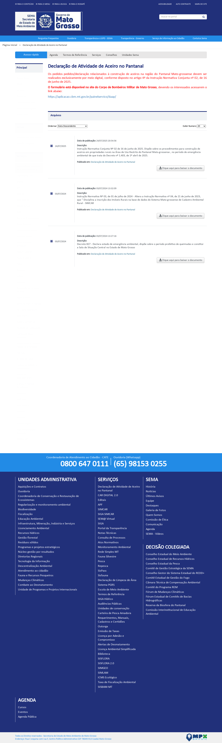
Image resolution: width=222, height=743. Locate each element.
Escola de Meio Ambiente (29, 304)
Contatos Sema (200, 38)
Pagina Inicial (23, 78)
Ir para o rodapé (77, 4)
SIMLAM (21, 417)
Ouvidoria (71, 38)
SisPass (20, 276)
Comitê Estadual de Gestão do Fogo (168, 577)
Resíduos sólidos (28, 542)
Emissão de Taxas (25, 359)
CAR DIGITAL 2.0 (24, 176)
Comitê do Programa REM (162, 587)
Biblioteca (21, 393)
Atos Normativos (24, 236)
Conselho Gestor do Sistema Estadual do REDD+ (175, 573)
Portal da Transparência (28, 218)
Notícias (151, 491)
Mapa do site (201, 4)
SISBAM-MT (22, 439)
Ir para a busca (59, 4)
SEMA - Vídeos (154, 534)
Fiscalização (25, 514)
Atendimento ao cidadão (33, 570)
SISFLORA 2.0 (23, 405)
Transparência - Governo (132, 38)
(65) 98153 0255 (140, 464)
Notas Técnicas (24, 224)
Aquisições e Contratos (32, 486)
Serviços (96, 55)
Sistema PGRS (23, 298)
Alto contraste (183, 4)
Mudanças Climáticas (31, 580)
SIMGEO (21, 411)
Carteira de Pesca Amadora (114, 613)
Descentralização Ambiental (35, 566)
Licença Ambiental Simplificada (117, 649)
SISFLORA (21, 399)
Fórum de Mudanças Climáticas (165, 592)
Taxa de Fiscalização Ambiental (117, 682)
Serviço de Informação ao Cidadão (168, 38)
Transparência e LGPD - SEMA (99, 38)
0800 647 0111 (84, 464)
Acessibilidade (165, 4)
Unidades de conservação (29, 328)
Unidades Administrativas (29, 137)
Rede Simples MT (25, 252)
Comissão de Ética (157, 519)
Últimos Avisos (155, 496)
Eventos (23, 712)
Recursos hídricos (28, 533)
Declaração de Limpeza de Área (117, 580)
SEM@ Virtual (23, 206)
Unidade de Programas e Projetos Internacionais (47, 589)
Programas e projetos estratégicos (39, 547)
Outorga (21, 353)
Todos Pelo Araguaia (26, 108)
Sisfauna (21, 282)
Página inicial (10, 45)
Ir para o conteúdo (24, 4)
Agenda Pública (27, 716)
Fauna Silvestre (24, 258)
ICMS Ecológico (24, 424)
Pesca (19, 264)
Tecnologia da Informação (34, 561)
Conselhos (111, 55)
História (150, 486)
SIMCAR (20, 194)
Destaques (152, 505)
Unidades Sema (130, 55)
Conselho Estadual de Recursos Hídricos (170, 559)
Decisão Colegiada (25, 143)
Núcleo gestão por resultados (36, 552)
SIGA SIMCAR (23, 200)
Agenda (54, 55)
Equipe (150, 501)
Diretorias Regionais (30, 556)
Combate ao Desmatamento (35, 585)
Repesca (21, 270)
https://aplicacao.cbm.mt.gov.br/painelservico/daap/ (82, 97)
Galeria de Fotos (156, 510)
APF (18, 188)
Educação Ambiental (30, 519)
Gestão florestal (28, 537)
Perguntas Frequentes (48, 38)
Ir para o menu (43, 4)
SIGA (19, 212)
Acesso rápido (31, 54)
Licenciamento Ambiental (33, 528)
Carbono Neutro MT (26, 102)
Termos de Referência (75, 55)
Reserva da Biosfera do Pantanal (166, 605)
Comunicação (154, 524)
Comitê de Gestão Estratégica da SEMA (170, 568)
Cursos (22, 707)
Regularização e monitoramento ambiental (44, 504)
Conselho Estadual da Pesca (163, 563)
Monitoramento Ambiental (114, 547)
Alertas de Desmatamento (114, 644)
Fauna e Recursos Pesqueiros (35, 575)
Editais (20, 182)
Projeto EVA (22, 114)
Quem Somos (154, 515)
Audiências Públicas (26, 322)
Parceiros (21, 96)
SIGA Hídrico (23, 316)
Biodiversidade (27, 509)
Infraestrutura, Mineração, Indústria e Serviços (46, 523)
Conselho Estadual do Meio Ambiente (169, 554)
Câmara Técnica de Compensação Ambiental (173, 582)
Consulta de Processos (27, 230)
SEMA (19, 84)
